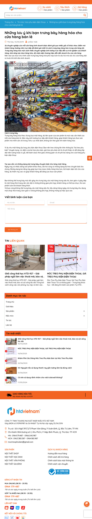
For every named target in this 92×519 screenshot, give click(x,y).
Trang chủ (10, 302)
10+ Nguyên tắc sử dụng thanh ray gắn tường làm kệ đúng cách (45, 368)
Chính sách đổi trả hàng (58, 457)
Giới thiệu (9, 306)
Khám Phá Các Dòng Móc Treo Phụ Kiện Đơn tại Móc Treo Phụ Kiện (45, 358)
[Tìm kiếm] (85, 15)
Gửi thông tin (13, 230)
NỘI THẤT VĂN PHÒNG (15, 460)
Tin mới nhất (13, 333)
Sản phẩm (10, 311)
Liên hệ (9, 325)
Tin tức (8, 320)
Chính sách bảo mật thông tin (61, 460)
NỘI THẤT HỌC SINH (13, 457)
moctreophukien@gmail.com (20, 442)
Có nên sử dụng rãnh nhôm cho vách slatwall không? (40, 377)
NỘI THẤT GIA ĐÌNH (13, 464)
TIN (14, 240)
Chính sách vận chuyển (58, 464)
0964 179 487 (12, 486)
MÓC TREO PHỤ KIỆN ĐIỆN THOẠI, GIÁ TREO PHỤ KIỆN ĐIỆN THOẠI (66, 275)
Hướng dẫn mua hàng (57, 453)
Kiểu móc (10, 316)
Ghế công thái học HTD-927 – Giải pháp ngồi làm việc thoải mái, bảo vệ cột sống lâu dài (24, 275)
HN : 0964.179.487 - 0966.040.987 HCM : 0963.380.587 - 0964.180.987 (23, 437)
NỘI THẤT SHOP (12, 453)
